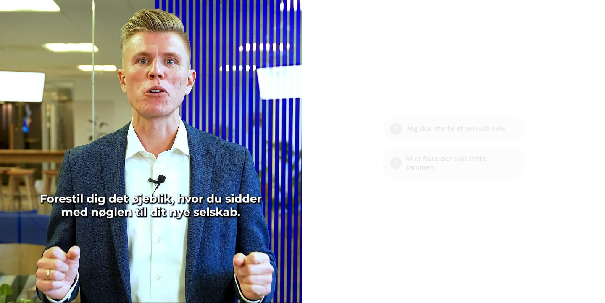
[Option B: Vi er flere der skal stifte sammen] (453, 163)
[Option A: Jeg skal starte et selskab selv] (453, 129)
